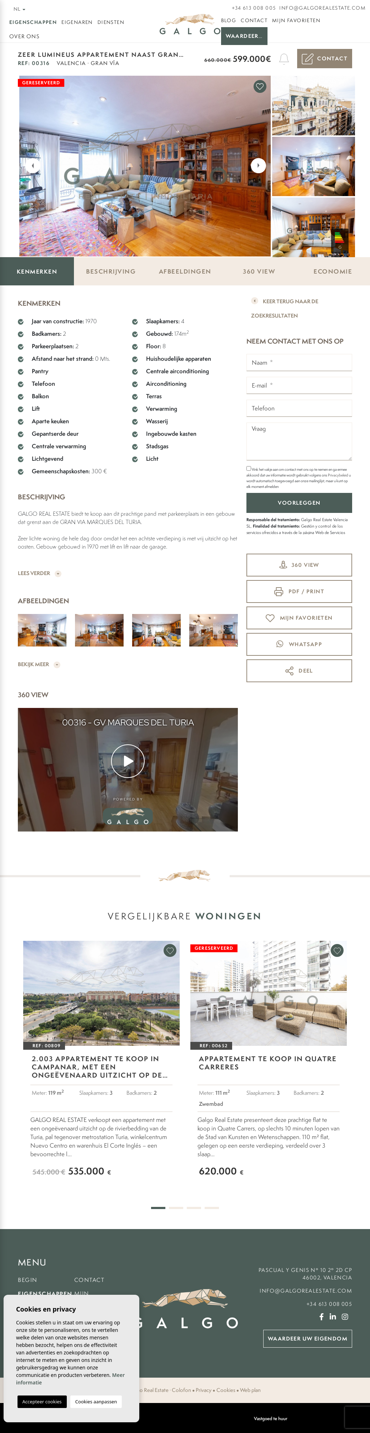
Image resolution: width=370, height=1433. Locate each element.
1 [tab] (158, 1208)
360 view (299, 565)
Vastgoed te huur (271, 1418)
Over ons (24, 36)
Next (260, 165)
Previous (28, 165)
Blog (228, 20)
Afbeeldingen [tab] (185, 271)
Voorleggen (299, 502)
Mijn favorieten (296, 20)
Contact (254, 20)
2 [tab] (176, 1208)
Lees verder (39, 573)
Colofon (181, 1390)
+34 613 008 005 (254, 8)
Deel (299, 670)
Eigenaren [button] (77, 22)
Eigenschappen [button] (33, 22)
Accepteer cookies (42, 1401)
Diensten (111, 22)
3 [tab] (194, 1208)
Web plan (250, 1390)
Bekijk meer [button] (39, 664)
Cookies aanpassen (96, 1401)
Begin (28, 1280)
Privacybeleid (338, 475)
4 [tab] (212, 1208)
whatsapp (299, 644)
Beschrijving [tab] (111, 271)
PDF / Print (299, 591)
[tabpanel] (101, 1065)
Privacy (203, 1390)
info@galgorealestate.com (322, 8)
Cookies (225, 1390)
